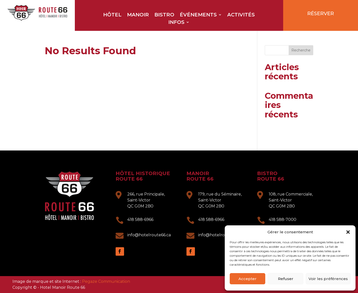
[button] (348, 232)
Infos (176, 22)
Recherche (301, 50)
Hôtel (112, 15)
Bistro (164, 15)
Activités (241, 15)
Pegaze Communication (106, 281)
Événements (198, 15)
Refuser (285, 278)
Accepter (247, 278)
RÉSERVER (320, 13)
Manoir (138, 15)
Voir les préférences (328, 278)
